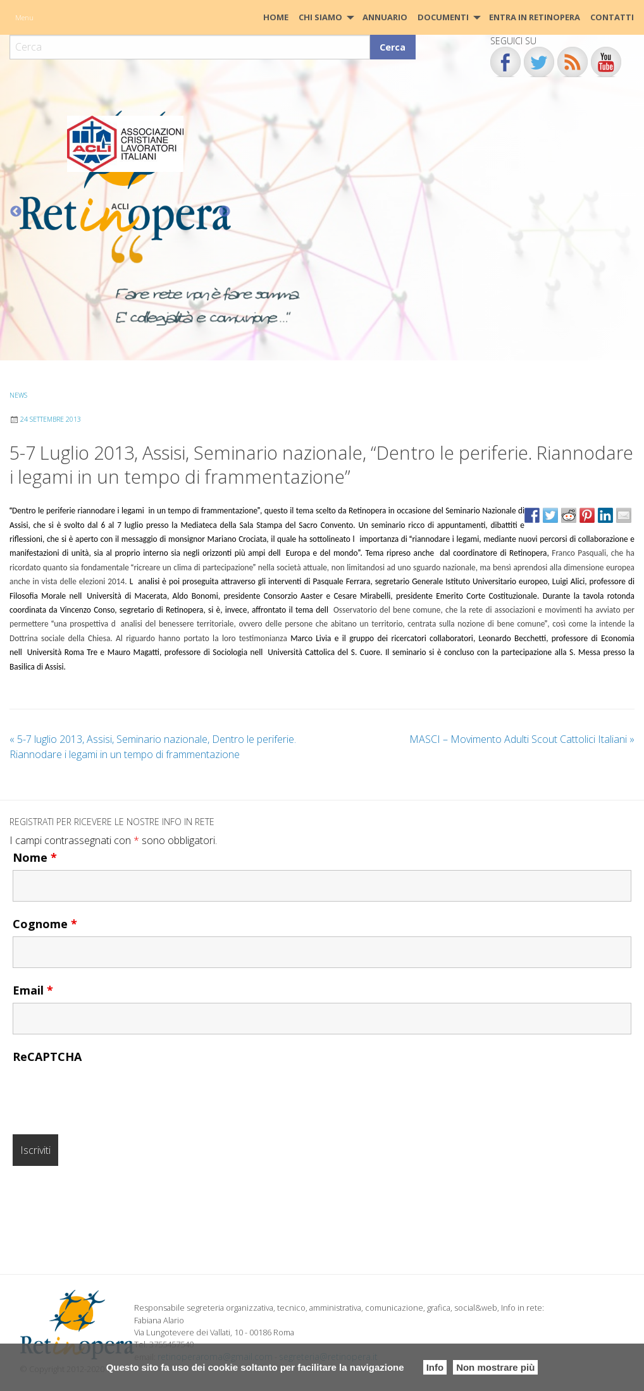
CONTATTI (612, 17)
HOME (275, 17)
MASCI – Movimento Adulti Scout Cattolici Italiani (522, 739)
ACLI (120, 206)
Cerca (393, 47)
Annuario (384, 17)
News (18, 395)
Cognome (45, 923)
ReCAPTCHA (47, 1056)
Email (33, 990)
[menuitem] (276, 17)
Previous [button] (15, 211)
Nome (35, 857)
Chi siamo (320, 17)
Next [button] (224, 211)
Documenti (443, 17)
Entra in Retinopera (534, 17)
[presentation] (109, 1093)
